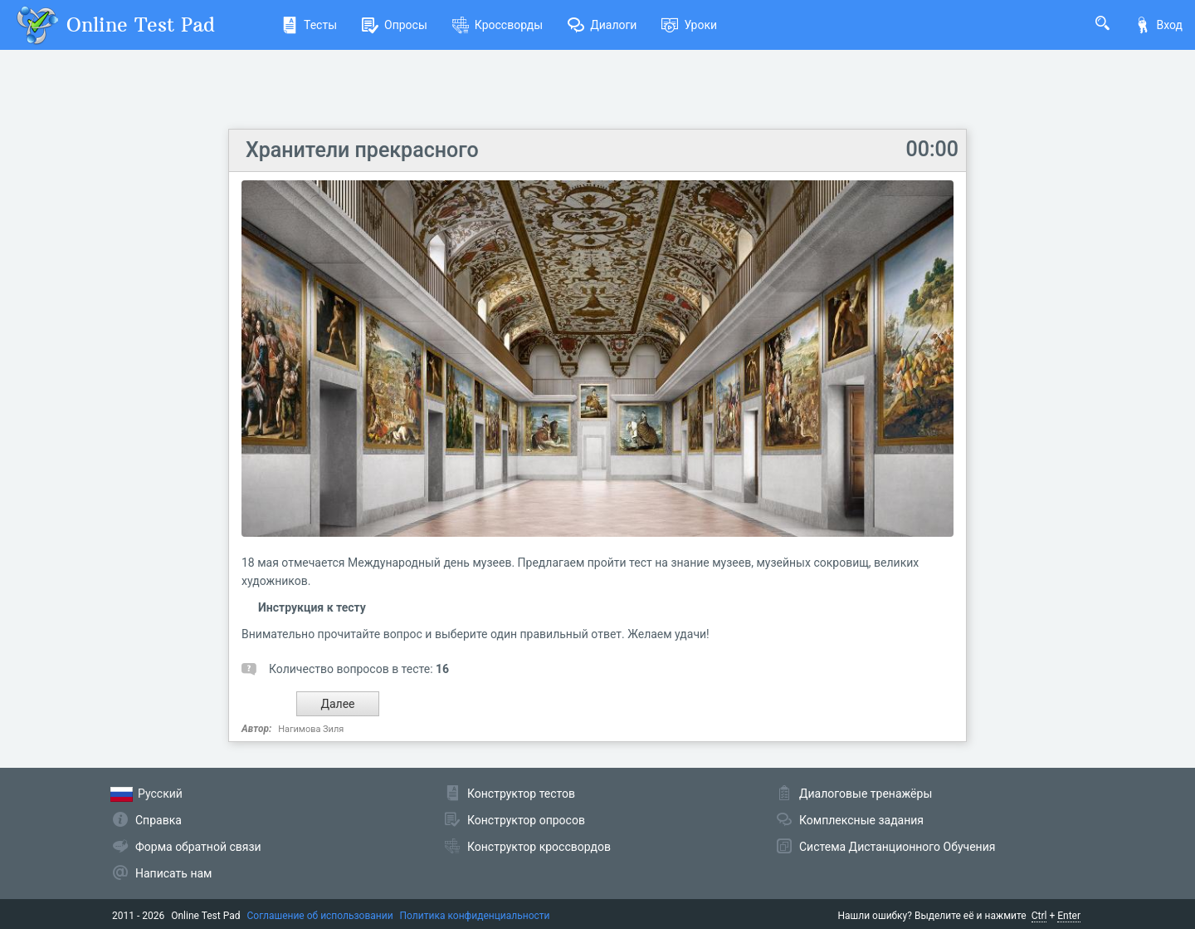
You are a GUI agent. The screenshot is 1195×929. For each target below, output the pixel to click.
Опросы (394, 25)
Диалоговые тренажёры (865, 793)
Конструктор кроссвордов (539, 846)
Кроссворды (497, 25)
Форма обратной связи (198, 846)
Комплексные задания (861, 820)
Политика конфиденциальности (475, 916)
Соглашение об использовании (320, 916)
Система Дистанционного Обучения (897, 846)
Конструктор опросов (526, 820)
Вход (1158, 25)
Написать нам (173, 873)
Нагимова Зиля (311, 729)
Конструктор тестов (521, 793)
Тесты (309, 25)
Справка (158, 820)
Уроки (689, 25)
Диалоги (602, 25)
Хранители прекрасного (362, 150)
